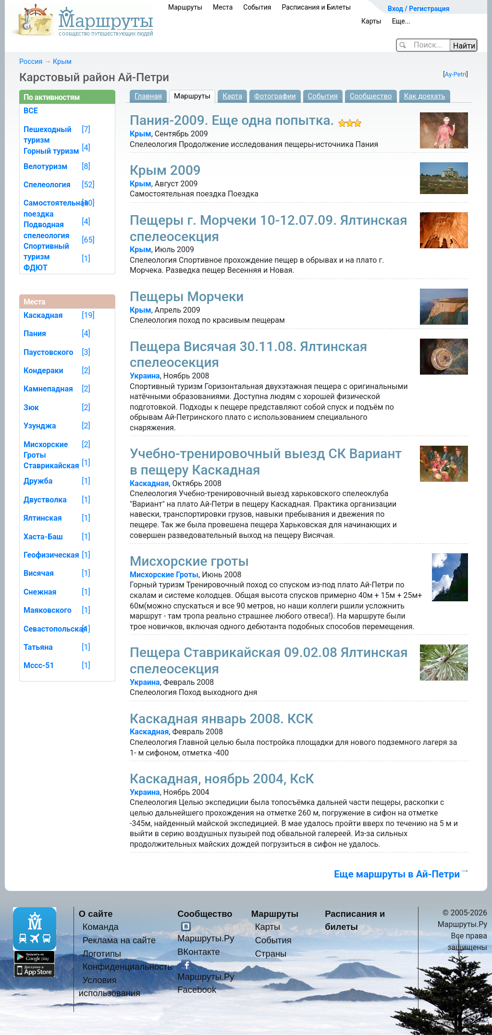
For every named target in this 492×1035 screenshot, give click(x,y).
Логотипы (102, 954)
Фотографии (275, 96)
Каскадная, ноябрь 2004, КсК (222, 779)
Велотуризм (46, 166)
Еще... (401, 21)
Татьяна (38, 647)
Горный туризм (51, 151)
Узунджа (40, 425)
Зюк (31, 407)
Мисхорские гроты (189, 561)
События (257, 7)
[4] (86, 147)
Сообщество (371, 96)
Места (223, 7)
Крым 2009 (165, 170)
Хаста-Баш (43, 536)
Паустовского (49, 352)
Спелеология (47, 184)
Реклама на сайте (119, 940)
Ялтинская (43, 518)
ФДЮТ (36, 267)
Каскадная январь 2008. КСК (221, 719)
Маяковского (48, 610)
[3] (86, 352)
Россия (30, 62)
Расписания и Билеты (316, 7)
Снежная (40, 592)
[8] (86, 166)
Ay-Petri (456, 74)
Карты (371, 21)
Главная (148, 96)
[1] (86, 258)
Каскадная (149, 483)
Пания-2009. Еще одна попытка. (232, 120)
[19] (88, 315)
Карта (232, 96)
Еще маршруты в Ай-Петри (397, 874)
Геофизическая (51, 555)
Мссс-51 (39, 665)
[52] (88, 184)
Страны (271, 954)
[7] (86, 129)
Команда (101, 927)
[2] (86, 370)
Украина (145, 375)
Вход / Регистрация (419, 8)
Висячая (39, 573)
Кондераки (43, 370)
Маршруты (185, 7)
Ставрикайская (51, 465)
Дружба (38, 481)
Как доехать (424, 96)
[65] (88, 239)
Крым (62, 62)
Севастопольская (55, 628)
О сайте (96, 914)
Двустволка (45, 499)
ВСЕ (31, 110)
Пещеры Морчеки (187, 296)
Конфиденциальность (127, 967)
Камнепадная (48, 388)
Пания (35, 333)
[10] (88, 202)
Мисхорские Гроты (164, 574)
